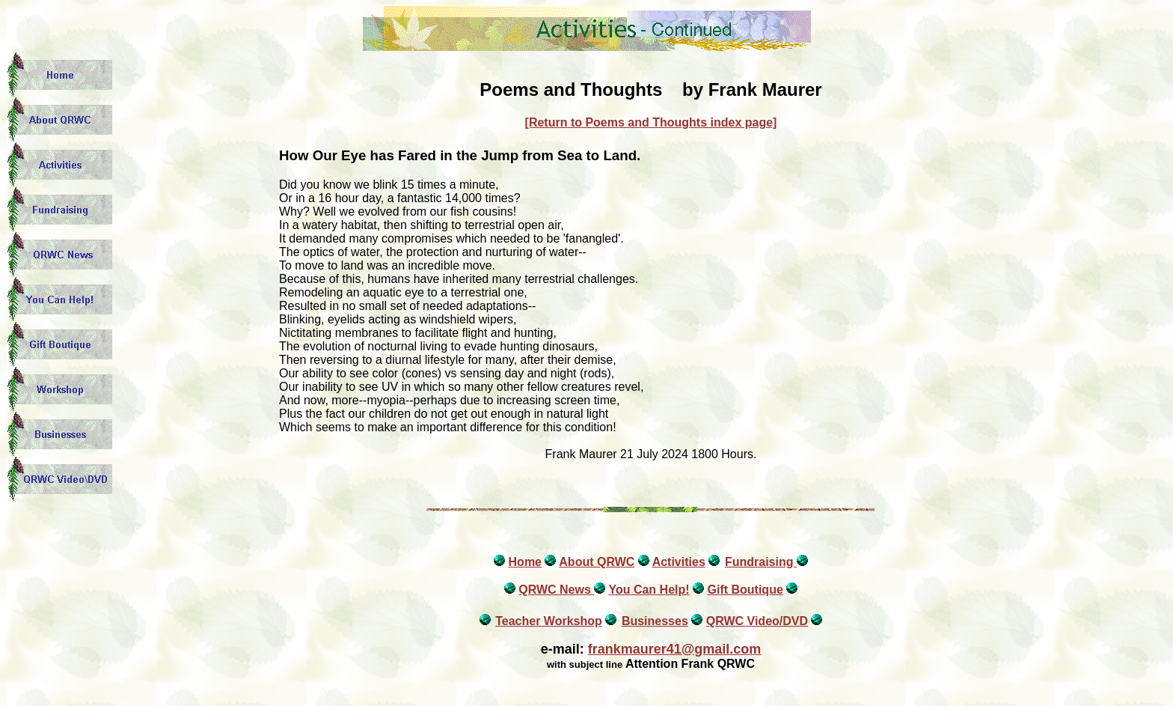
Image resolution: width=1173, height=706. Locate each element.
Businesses (655, 621)
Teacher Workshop (548, 621)
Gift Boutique (744, 589)
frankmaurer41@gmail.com (675, 649)
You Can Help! (648, 589)
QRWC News (556, 589)
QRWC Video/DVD (757, 621)
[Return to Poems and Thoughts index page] (651, 122)
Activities (678, 562)
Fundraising (761, 562)
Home (525, 562)
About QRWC (596, 562)
